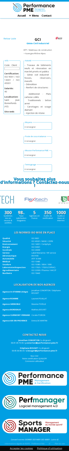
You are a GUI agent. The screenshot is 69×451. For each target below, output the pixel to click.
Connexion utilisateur (34, 361)
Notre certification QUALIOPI (34, 358)
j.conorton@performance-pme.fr (41, 343)
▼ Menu (34, 15)
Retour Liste (10, 38)
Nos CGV (34, 356)
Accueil (22, 15)
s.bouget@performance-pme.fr (41, 350)
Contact (46, 15)
